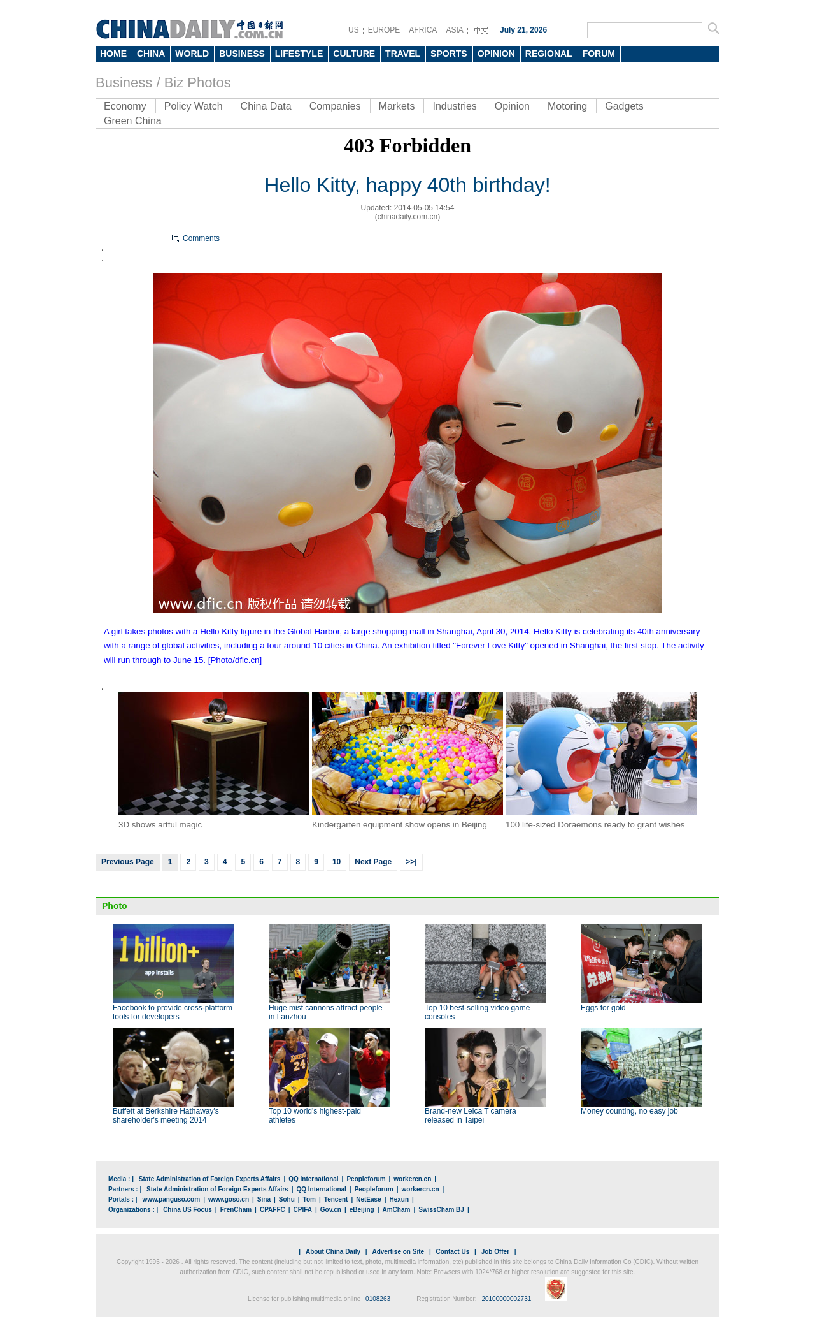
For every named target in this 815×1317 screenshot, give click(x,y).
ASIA (454, 29)
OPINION (496, 53)
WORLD (192, 53)
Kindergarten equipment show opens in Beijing (399, 824)
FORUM (599, 53)
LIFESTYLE (299, 53)
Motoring (567, 106)
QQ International (313, 1178)
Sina (264, 1199)
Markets (397, 106)
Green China (133, 120)
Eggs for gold (603, 1007)
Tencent (336, 1199)
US (353, 29)
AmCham (396, 1209)
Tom (309, 1199)
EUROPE (384, 29)
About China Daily (333, 1251)
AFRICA (423, 29)
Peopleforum (365, 1178)
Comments (201, 238)
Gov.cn (330, 1209)
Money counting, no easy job (629, 1111)
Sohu (287, 1199)
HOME (113, 53)
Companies (335, 106)
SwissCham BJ (441, 1209)
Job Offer (495, 1251)
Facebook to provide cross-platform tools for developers (172, 1012)
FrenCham (236, 1209)
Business (124, 83)
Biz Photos (197, 83)
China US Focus (187, 1209)
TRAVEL (402, 53)
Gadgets (624, 106)
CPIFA (303, 1209)
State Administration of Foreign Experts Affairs (210, 1178)
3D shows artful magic (160, 824)
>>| (411, 861)
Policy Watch (193, 106)
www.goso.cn (228, 1199)
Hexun (399, 1199)
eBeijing (362, 1209)
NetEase (368, 1199)
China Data (266, 106)
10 (336, 861)
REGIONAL (548, 53)
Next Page (373, 861)
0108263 (377, 1298)
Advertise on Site (398, 1251)
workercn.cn (412, 1178)
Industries (454, 106)
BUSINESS (242, 53)
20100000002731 (506, 1298)
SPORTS (448, 53)
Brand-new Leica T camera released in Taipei (470, 1115)
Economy (125, 106)
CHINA (151, 53)
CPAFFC (272, 1209)
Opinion (512, 106)
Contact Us (452, 1251)
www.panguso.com (171, 1199)
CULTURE (354, 53)
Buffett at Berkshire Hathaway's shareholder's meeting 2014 (166, 1115)
